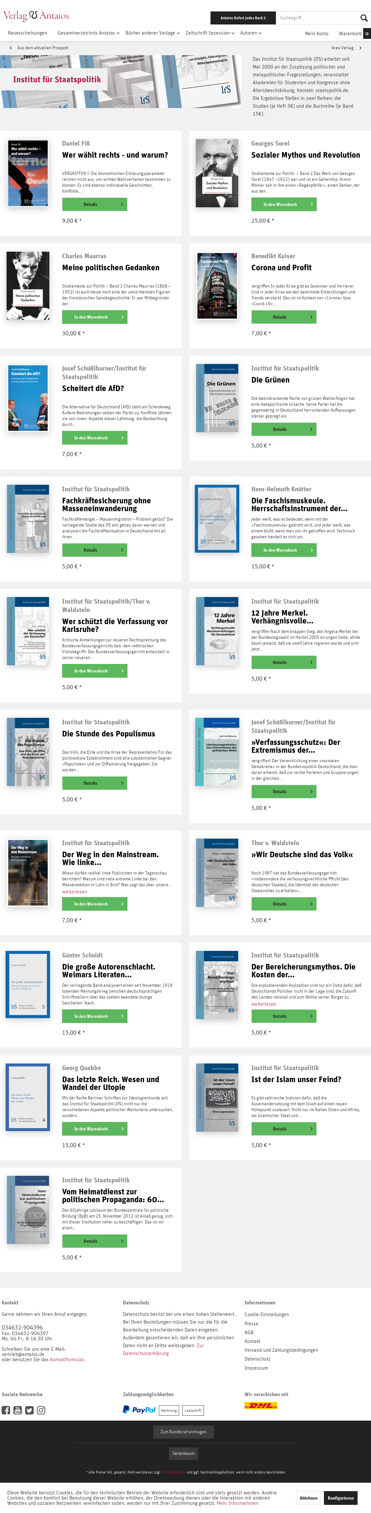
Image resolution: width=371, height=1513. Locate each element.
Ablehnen (308, 1498)
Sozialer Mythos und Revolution (305, 155)
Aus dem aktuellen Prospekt (39, 48)
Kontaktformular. (67, 1359)
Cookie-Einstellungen (267, 1314)
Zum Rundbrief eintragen (183, 1432)
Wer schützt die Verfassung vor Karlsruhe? (115, 625)
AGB (249, 1332)
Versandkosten (174, 1472)
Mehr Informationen (238, 1503)
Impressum (256, 1368)
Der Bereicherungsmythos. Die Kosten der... (303, 971)
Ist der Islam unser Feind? (296, 1079)
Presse (252, 1323)
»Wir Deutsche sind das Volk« (302, 854)
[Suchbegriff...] (324, 17)
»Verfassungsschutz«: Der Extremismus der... (295, 746)
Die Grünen (270, 380)
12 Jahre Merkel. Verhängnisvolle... (282, 617)
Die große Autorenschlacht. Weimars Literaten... (108, 971)
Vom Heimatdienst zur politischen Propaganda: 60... (113, 1196)
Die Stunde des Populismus (108, 734)
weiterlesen (74, 891)
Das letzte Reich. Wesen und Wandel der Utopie (110, 1083)
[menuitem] (241, 17)
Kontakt (253, 1341)
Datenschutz (258, 1359)
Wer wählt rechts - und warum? (115, 155)
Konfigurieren (341, 1498)
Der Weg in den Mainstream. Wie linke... (110, 858)
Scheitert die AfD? (93, 388)
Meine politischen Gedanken (111, 267)
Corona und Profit (281, 267)
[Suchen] (364, 17)
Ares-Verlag (346, 48)
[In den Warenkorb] (284, 204)
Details (103, 203)
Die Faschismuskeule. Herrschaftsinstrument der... (299, 504)
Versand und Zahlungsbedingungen (281, 1350)
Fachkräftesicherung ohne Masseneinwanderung (106, 504)
